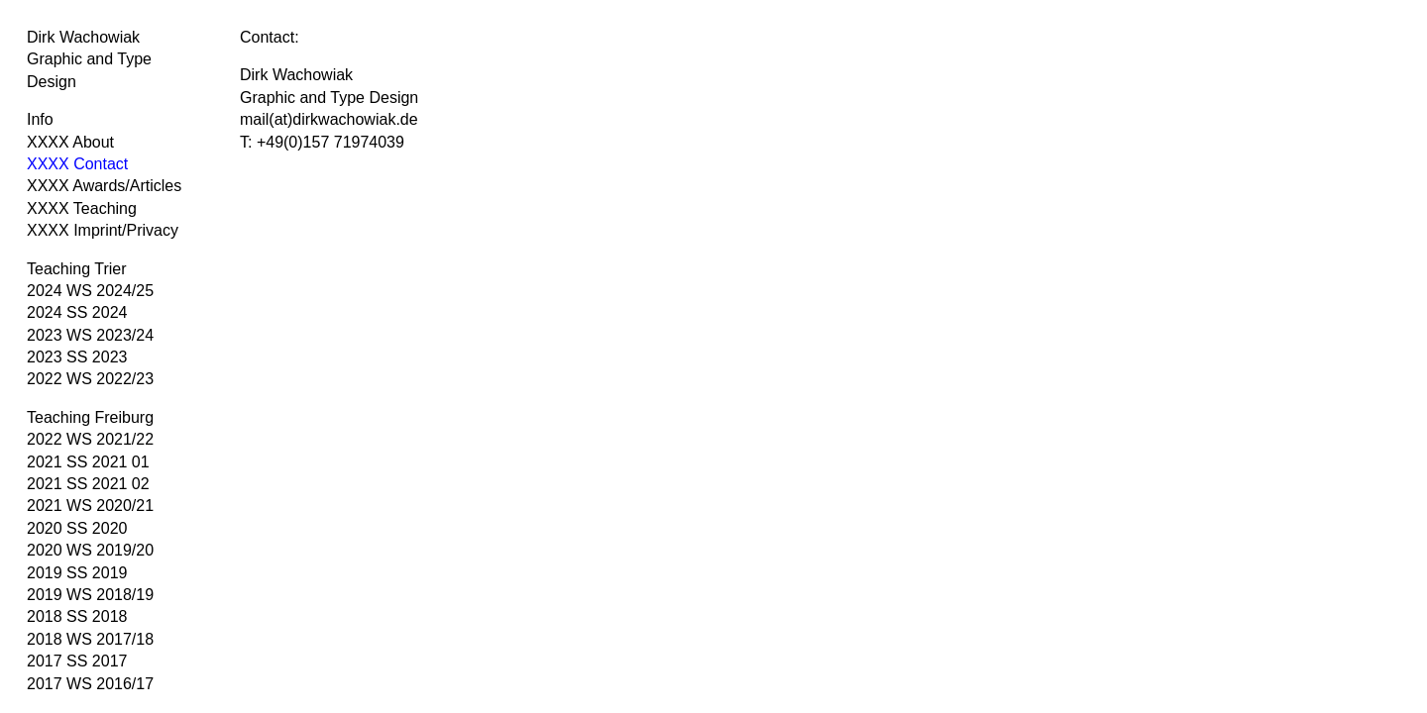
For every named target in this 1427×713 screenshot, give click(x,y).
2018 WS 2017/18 (90, 639)
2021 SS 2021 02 (88, 483)
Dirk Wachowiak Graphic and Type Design (89, 59)
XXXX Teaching (82, 208)
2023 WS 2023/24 (90, 335)
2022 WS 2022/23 (90, 378)
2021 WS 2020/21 (90, 505)
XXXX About (70, 142)
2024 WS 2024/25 (90, 290)
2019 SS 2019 (77, 572)
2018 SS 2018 (77, 616)
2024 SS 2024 (77, 312)
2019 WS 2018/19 (90, 594)
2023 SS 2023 (77, 357)
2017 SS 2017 (77, 661)
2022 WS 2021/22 (90, 439)
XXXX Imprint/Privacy (102, 230)
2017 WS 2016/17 (90, 683)
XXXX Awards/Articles (104, 185)
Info (40, 119)
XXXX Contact (77, 163)
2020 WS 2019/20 (90, 550)
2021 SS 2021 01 (88, 462)
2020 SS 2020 (77, 528)
